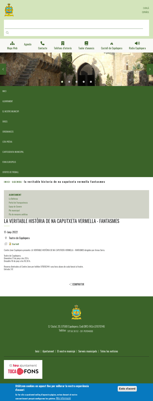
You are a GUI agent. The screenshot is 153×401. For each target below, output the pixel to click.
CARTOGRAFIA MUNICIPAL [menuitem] (13, 151)
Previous (3, 69)
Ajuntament (48, 351)
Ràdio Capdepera (137, 48)
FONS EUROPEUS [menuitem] (9, 162)
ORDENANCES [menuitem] (7, 131)
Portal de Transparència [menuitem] (18, 202)
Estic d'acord (127, 389)
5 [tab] (91, 82)
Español (145, 12)
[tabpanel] (76, 69)
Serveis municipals (87, 351)
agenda (17, 181)
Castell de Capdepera (111, 48)
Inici (7, 181)
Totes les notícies (109, 351)
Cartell (15, 244)
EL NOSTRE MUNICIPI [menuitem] (10, 111)
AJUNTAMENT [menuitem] (7, 101)
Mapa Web (12, 48)
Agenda (27, 44)
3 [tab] (76, 82)
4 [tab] (84, 82)
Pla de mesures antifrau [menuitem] (18, 214)
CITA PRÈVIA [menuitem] (7, 141)
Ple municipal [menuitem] (14, 210)
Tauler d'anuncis (86, 48)
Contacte (42, 48)
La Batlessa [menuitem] (13, 198)
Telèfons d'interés (63, 48)
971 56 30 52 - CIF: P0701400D (80, 331)
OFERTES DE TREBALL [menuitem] (10, 172)
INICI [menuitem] (4, 91)
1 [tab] (62, 82)
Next (150, 69)
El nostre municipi (66, 351)
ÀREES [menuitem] (4, 121)
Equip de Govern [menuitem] (15, 206)
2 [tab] (69, 82)
